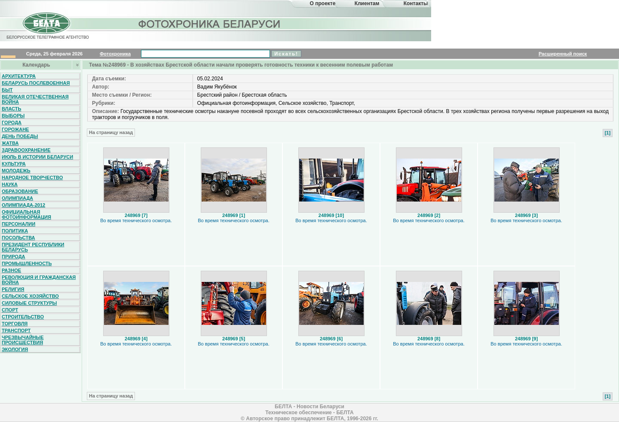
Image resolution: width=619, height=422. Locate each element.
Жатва (10, 143)
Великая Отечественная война (35, 99)
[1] (607, 132)
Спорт (10, 309)
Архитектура (19, 76)
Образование (20, 191)
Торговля (15, 323)
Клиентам (367, 3)
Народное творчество (32, 177)
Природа (13, 256)
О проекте (323, 3)
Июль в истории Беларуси (37, 156)
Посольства (18, 237)
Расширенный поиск (563, 53)
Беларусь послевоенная (36, 83)
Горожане (15, 129)
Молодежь (16, 170)
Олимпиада (17, 198)
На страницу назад (111, 132)
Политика (15, 230)
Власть (11, 108)
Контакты (416, 3)
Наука (10, 184)
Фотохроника (115, 53)
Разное (11, 270)
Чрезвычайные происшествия (23, 340)
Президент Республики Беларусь (33, 247)
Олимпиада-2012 (23, 205)
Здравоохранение (26, 150)
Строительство (23, 316)
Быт (7, 89)
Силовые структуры (29, 303)
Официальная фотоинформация (26, 214)
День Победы (20, 136)
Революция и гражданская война (39, 280)
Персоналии (18, 223)
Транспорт (16, 330)
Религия (13, 289)
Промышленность (27, 263)
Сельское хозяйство (30, 296)
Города (11, 122)
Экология (15, 349)
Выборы (13, 115)
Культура (14, 163)
